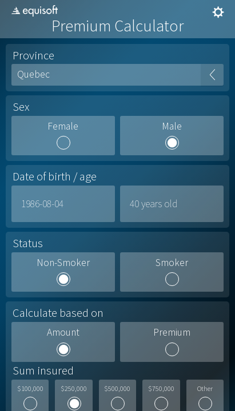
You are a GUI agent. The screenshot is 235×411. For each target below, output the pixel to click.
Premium (171, 333)
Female (62, 127)
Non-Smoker (63, 263)
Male (172, 127)
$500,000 (117, 388)
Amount (63, 333)
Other (205, 388)
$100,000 (30, 388)
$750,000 (161, 388)
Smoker (172, 263)
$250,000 (74, 388)
